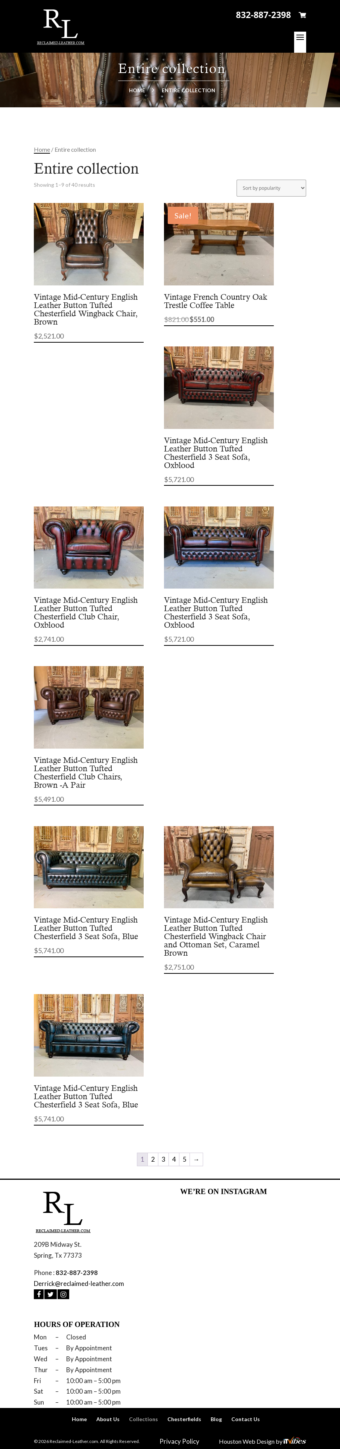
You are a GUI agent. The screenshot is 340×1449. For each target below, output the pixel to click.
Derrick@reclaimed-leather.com (79, 1283)
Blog (216, 1419)
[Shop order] (271, 188)
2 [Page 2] (153, 1159)
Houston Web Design (247, 1441)
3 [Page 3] (163, 1159)
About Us (108, 1419)
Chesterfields (184, 1419)
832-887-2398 (263, 15)
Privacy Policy (179, 1441)
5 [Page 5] (185, 1159)
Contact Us (245, 1419)
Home (137, 90)
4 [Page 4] (174, 1159)
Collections (143, 1419)
